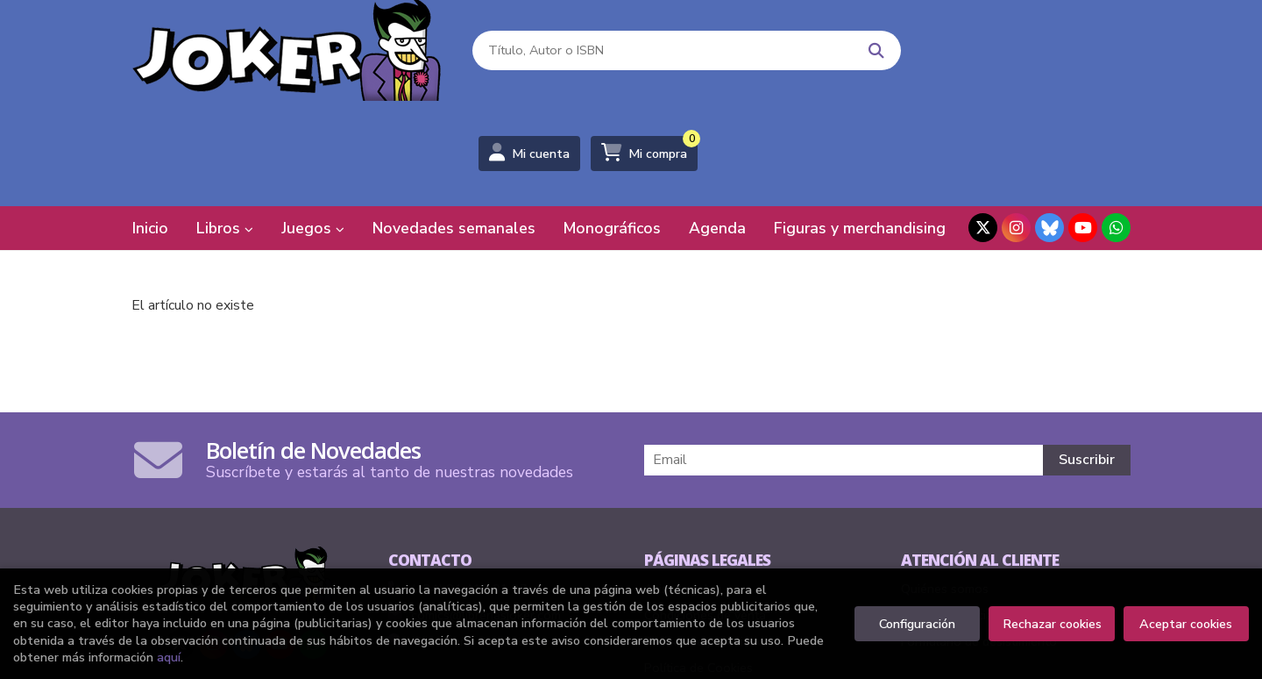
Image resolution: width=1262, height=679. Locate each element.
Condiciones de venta (705, 514)
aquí (169, 657)
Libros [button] (224, 127)
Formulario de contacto (467, 540)
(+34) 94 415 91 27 (469, 488)
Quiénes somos (945, 488)
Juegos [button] (312, 127)
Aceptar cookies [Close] (1185, 624)
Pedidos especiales (955, 514)
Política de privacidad (704, 540)
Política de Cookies (698, 566)
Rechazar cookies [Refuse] (1052, 624)
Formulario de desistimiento (979, 540)
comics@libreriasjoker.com (474, 514)
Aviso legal (676, 488)
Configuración (917, 624)
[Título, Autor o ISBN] (649, 53)
